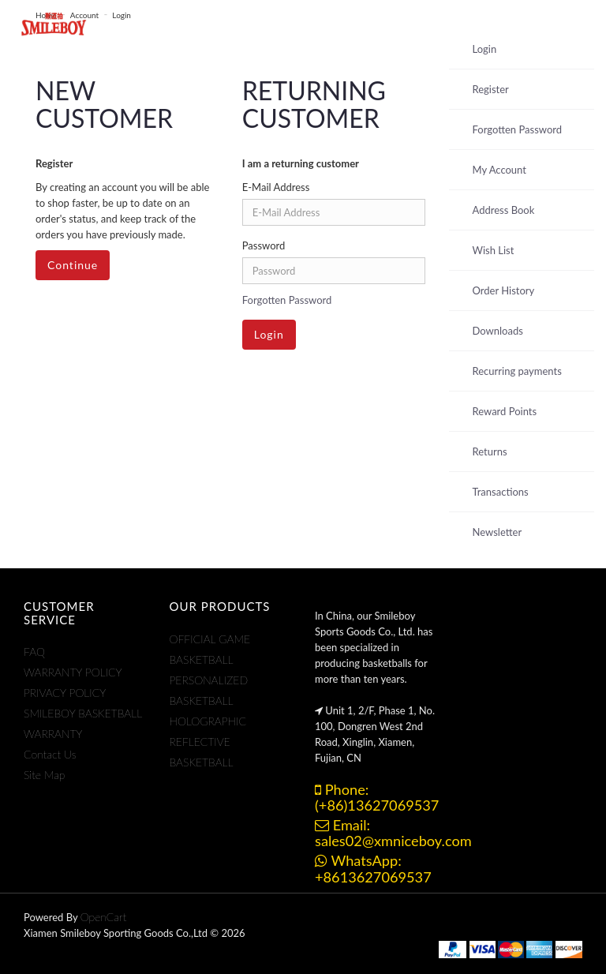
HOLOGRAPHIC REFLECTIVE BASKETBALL (208, 741)
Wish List (493, 250)
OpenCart (103, 916)
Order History (504, 290)
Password (264, 245)
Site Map (44, 774)
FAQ (34, 651)
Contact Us (50, 754)
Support (258, 23)
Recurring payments (517, 371)
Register (491, 89)
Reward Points (505, 411)
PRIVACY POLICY (65, 692)
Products (181, 23)
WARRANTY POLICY (73, 672)
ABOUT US (332, 23)
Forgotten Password (287, 300)
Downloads (498, 330)
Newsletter (497, 532)
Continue (72, 265)
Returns (490, 451)
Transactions (501, 491)
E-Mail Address (276, 187)
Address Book (504, 210)
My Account (499, 169)
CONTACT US (419, 23)
